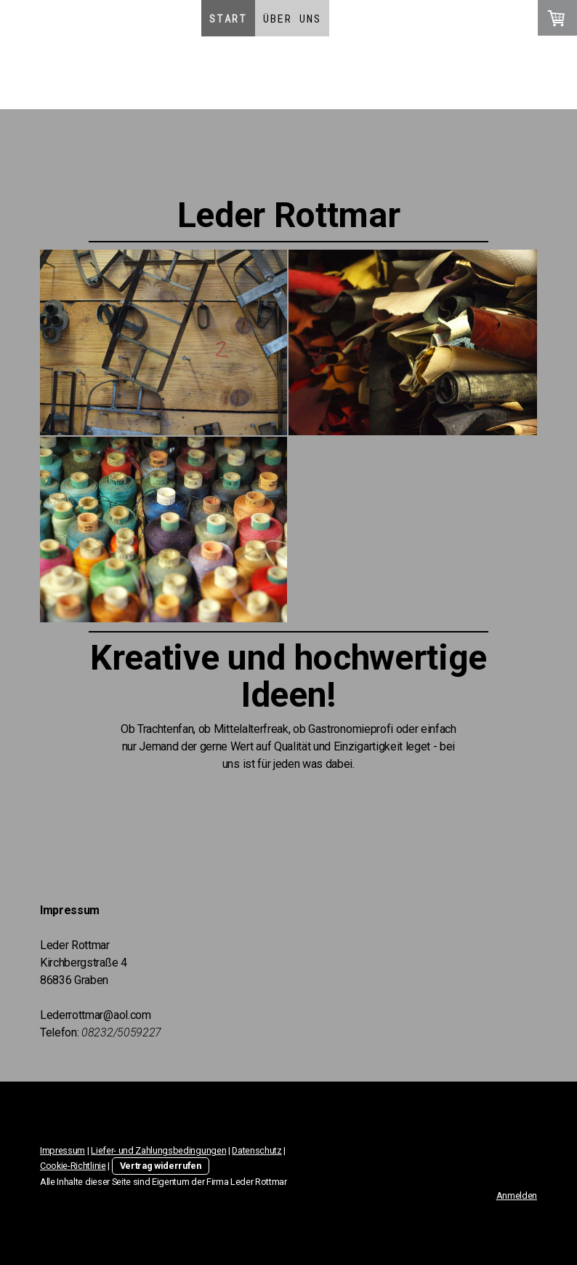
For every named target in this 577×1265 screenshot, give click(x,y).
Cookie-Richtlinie (73, 1165)
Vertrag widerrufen (160, 1165)
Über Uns (292, 18)
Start (228, 18)
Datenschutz (256, 1150)
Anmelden (516, 1195)
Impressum (62, 1150)
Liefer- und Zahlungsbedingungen (158, 1150)
